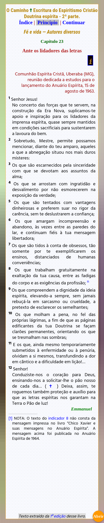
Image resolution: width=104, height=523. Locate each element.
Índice (26, 22)
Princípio (47, 22)
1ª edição (57, 516)
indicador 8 (58, 418)
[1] (10, 418)
